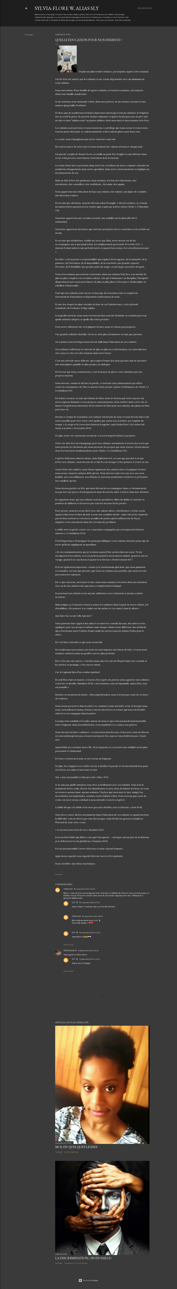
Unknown (68, 889)
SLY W (75, 902)
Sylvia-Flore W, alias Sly (67, 8)
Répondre (68, 945)
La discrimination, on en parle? (83, 1258)
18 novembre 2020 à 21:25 (89, 933)
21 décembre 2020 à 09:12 (88, 950)
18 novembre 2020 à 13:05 (84, 889)
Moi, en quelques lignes (76, 1147)
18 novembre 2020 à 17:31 (89, 902)
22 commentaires (71, 1152)
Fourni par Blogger (88, 1280)
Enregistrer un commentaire (75, 1263)
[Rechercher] (144, 8)
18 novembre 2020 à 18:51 (92, 916)
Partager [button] (29, 34)
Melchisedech (70, 950)
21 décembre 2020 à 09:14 (89, 959)
